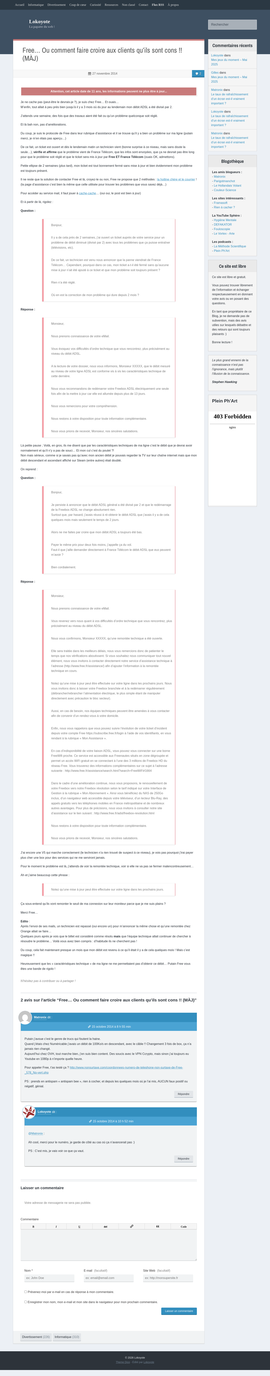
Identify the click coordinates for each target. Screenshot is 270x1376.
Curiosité (95, 4)
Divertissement (56, 4)
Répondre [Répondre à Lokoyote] (184, 1158)
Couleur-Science (225, 190)
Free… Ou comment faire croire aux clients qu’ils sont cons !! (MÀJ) (102, 54)
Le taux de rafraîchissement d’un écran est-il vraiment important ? (229, 99)
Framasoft (220, 202)
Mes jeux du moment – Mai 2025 (229, 62)
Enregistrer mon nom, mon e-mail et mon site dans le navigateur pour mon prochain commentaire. (93, 1308)
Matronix (40, 1017)
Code (184, 1226)
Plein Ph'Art (222, 250)
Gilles (215, 72)
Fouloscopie (222, 229)
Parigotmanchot (224, 181)
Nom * (28, 1276)
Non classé (128, 4)
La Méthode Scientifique (230, 246)
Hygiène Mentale (225, 220)
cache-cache (87, 193)
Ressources (111, 4)
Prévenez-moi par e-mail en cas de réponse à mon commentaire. (69, 1298)
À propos (173, 4)
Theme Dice (123, 1368)
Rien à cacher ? (224, 207)
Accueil (19, 4)
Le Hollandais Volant (227, 185)
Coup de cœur (77, 4)
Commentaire (30, 1219)
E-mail (88, 1276)
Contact (143, 4)
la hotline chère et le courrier (176, 179)
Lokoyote (39, 21)
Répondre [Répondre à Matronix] (184, 1094)
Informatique (36, 4)
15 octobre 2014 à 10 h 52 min (113, 1121)
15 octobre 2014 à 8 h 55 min (111, 1026)
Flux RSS (158, 4)
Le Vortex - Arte (224, 233)
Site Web (149, 1276)
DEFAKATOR (223, 224)
